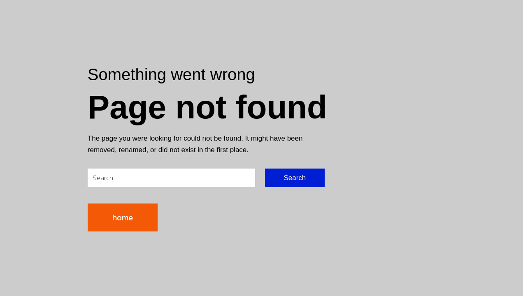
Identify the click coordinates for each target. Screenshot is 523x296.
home (122, 217)
